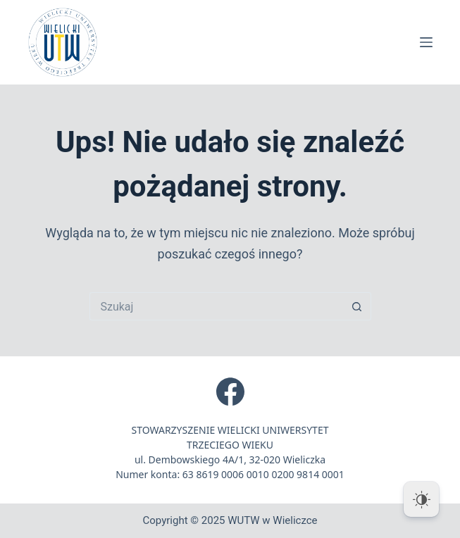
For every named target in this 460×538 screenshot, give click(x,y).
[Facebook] (230, 391)
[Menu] (426, 42)
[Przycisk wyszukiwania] (357, 306)
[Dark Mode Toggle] (421, 499)
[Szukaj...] (216, 306)
